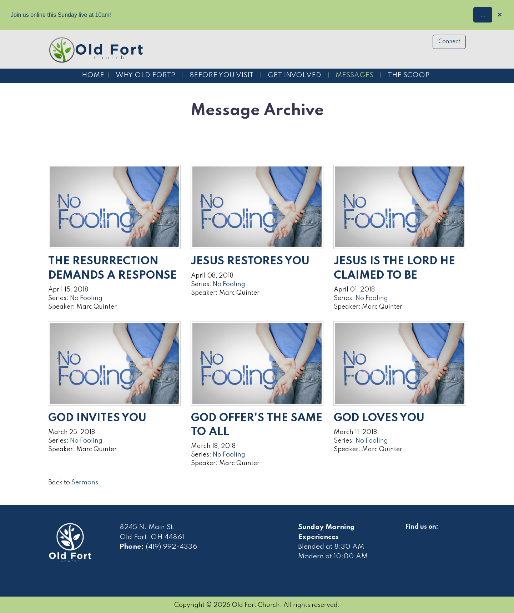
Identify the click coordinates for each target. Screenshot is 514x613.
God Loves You (379, 418)
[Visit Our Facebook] (411, 535)
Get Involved (294, 75)
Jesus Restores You (250, 261)
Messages (354, 75)
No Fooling (86, 298)
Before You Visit (221, 75)
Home (93, 75)
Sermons (84, 482)
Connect (449, 42)
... (482, 14)
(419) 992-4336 (171, 546)
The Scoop (408, 75)
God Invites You (97, 418)
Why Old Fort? (146, 75)
